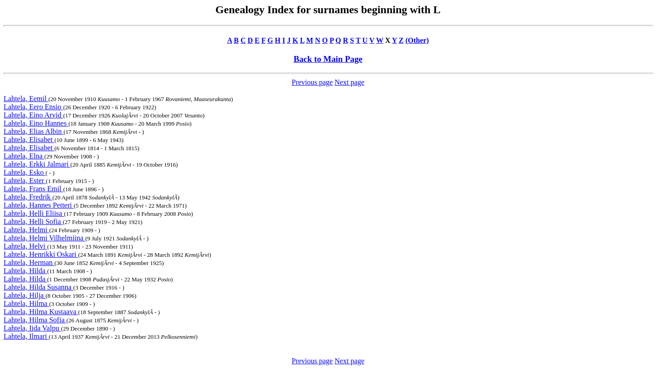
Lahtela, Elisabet (29, 139)
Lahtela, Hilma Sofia (35, 320)
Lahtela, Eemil (26, 98)
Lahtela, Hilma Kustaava (41, 312)
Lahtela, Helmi (26, 230)
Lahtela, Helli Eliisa (34, 213)
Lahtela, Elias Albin (34, 131)
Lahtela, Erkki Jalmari (37, 164)
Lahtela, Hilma (26, 303)
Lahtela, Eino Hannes (36, 123)
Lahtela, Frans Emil (33, 189)
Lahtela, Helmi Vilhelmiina (44, 238)
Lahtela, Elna (24, 156)
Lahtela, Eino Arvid (33, 115)
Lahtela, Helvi (25, 246)
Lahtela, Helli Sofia (33, 221)
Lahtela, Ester (25, 180)
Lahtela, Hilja (25, 295)
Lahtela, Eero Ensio (33, 107)
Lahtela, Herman (29, 262)
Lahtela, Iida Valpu (32, 328)
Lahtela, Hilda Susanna (38, 287)
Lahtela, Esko (25, 172)
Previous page (312, 82)
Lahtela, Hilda (25, 271)
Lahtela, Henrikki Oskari (41, 254)
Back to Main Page (327, 59)
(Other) (417, 40)
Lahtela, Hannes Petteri (39, 205)
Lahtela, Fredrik (28, 197)
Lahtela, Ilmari (26, 336)
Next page (349, 82)
